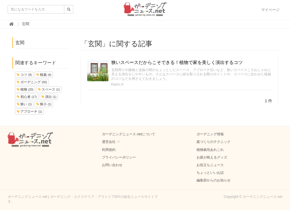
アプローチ (29, 111)
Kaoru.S (117, 84)
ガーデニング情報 (210, 134)
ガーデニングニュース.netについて (128, 134)
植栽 (43, 75)
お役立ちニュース (210, 165)
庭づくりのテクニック (214, 142)
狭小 (43, 104)
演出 (48, 97)
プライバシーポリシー (119, 157)
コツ (24, 75)
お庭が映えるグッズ (212, 157)
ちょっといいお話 (210, 173)
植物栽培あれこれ (210, 150)
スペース (49, 89)
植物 (25, 89)
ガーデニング (32, 82)
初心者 (27, 97)
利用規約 (109, 150)
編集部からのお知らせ (214, 180)
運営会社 (109, 142)
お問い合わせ (112, 165)
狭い (24, 104)
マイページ (270, 10)
